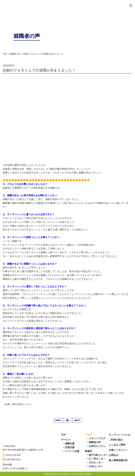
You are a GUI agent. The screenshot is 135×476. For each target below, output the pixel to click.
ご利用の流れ (116, 439)
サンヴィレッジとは (119, 434)
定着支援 (69, 447)
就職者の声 (95, 442)
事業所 (88, 451)
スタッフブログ (97, 438)
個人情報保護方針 (118, 460)
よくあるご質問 (117, 445)
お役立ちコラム (97, 446)
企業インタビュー (118, 450)
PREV (58, 420)
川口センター (96, 462)
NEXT (77, 420)
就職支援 (69, 443)
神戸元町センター (98, 455)
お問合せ (113, 455)
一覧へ (67, 420)
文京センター (96, 466)
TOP (63, 434)
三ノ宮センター (97, 458)
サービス (66, 439)
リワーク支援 (72, 451)
